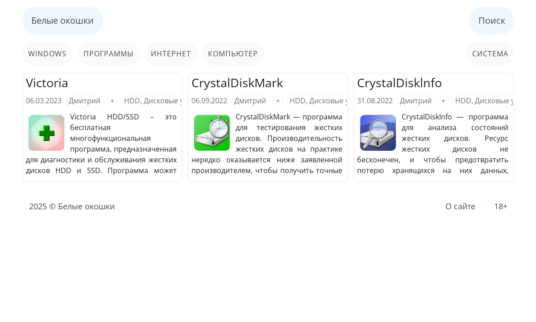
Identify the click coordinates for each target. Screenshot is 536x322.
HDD (132, 101)
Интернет (171, 54)
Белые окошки (62, 20)
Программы (108, 54)
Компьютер (233, 54)
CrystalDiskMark (237, 82)
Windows (47, 54)
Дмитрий (84, 101)
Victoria (47, 82)
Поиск (491, 20)
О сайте (460, 206)
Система (490, 54)
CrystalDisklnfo (399, 82)
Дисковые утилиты (176, 101)
